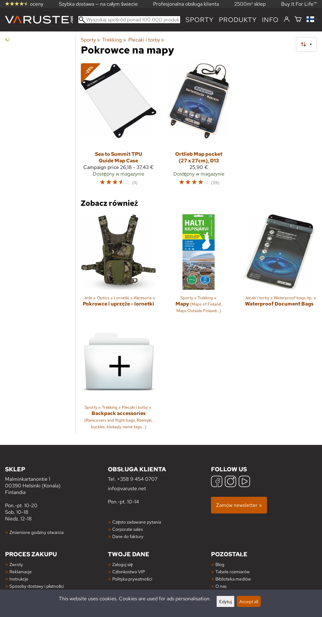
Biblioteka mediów (233, 579)
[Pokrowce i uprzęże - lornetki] (118, 266)
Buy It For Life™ (299, 4)
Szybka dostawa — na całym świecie (98, 4)
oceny (24, 4)
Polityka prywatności (132, 579)
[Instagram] (230, 482)
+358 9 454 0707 (137, 479)
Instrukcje (18, 579)
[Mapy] (199, 266)
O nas (220, 586)
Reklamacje (20, 572)
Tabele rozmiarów (232, 572)
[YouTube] (244, 482)
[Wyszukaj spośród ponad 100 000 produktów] (129, 20)
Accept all (248, 601)
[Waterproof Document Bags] (279, 266)
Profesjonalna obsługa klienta (186, 4)
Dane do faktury (127, 536)
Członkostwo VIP (128, 572)
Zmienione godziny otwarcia (36, 532)
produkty (238, 19)
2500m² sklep (250, 4)
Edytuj (225, 601)
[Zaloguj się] (287, 19)
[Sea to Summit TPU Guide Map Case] (118, 127)
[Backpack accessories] (118, 379)
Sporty (200, 19)
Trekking (114, 39)
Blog (219, 564)
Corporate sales (127, 529)
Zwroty (16, 564)
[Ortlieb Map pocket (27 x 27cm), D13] (199, 127)
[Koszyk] (298, 20)
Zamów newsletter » (239, 505)
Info (270, 19)
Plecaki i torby (146, 39)
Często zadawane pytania (136, 522)
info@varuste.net (127, 488)
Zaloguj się (122, 564)
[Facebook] (216, 482)
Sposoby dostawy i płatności (36, 586)
